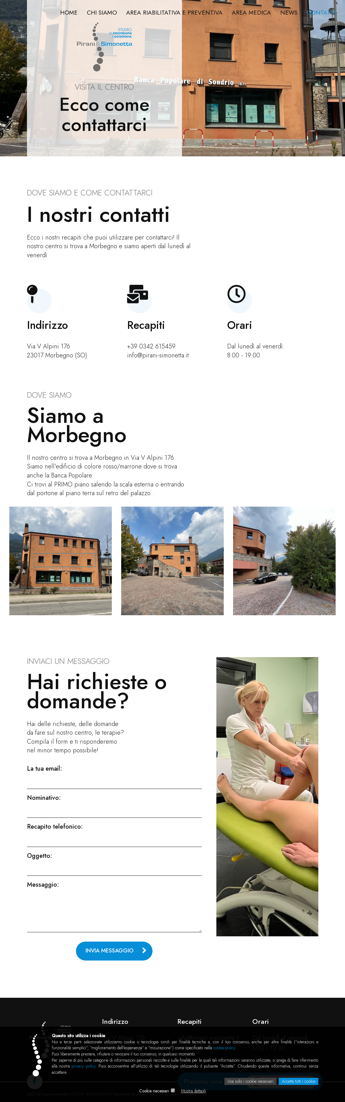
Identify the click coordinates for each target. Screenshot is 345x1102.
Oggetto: (39, 856)
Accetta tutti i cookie (298, 1081)
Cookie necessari (154, 1091)
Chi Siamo (98, 12)
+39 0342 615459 (151, 346)
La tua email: (44, 768)
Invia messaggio (110, 951)
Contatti (321, 12)
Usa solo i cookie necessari (250, 1081)
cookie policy (224, 1048)
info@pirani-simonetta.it (158, 355)
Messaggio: (43, 884)
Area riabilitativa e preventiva (172, 12)
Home (64, 12)
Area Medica (250, 12)
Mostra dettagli (193, 1091)
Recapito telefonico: (55, 826)
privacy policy (83, 1066)
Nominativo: (44, 798)
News (288, 12)
